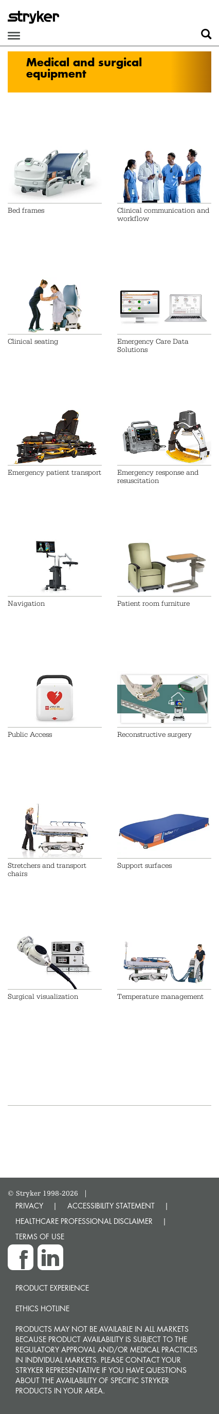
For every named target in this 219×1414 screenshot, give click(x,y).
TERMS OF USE (39, 1236)
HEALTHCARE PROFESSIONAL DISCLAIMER (84, 1221)
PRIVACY (29, 1206)
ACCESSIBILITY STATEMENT (111, 1206)
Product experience (52, 1288)
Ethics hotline (42, 1308)
